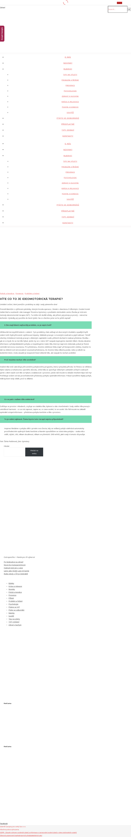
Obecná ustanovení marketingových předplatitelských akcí (21, 835)
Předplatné (67, 124)
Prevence (70, 85)
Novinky (67, 63)
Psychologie (70, 91)
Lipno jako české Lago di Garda (16, 571)
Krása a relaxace (70, 102)
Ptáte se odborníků (68, 118)
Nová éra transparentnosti (14, 565)
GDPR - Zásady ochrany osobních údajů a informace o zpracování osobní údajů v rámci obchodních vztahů (38, 832)
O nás (68, 57)
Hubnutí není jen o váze (13, 568)
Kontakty (67, 136)
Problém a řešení (70, 80)
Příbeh (11, 598)
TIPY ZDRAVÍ (68, 130)
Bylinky (11, 583)
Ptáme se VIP (14, 607)
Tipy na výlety (70, 75)
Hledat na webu (34, 452)
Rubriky (68, 69)
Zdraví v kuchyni (70, 96)
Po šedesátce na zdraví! (13, 562)
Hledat (6, 446)
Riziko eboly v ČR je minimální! (16, 574)
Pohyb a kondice (70, 107)
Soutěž (70, 112)
